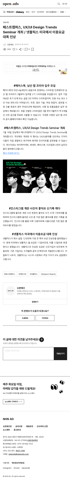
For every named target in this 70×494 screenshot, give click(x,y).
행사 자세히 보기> (11, 153)
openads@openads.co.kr (19, 454)
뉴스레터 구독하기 (13, 402)
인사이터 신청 (42, 426)
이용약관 (6, 463)
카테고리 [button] (8, 12)
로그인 (64, 4)
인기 (33, 12)
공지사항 (18, 426)
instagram (7, 468)
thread (16, 468)
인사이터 (40, 12)
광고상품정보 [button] (51, 12)
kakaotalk (26, 468)
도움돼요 (25, 318)
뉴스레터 (6, 430)
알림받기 (35, 302)
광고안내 (17, 430)
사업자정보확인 (32, 440)
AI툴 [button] (62, 12)
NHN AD (8, 419)
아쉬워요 (45, 318)
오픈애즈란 (7, 426)
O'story (20, 12)
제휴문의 (29, 426)
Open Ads (11, 4)
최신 (27, 12)
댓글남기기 (60, 354)
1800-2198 (20, 451)
